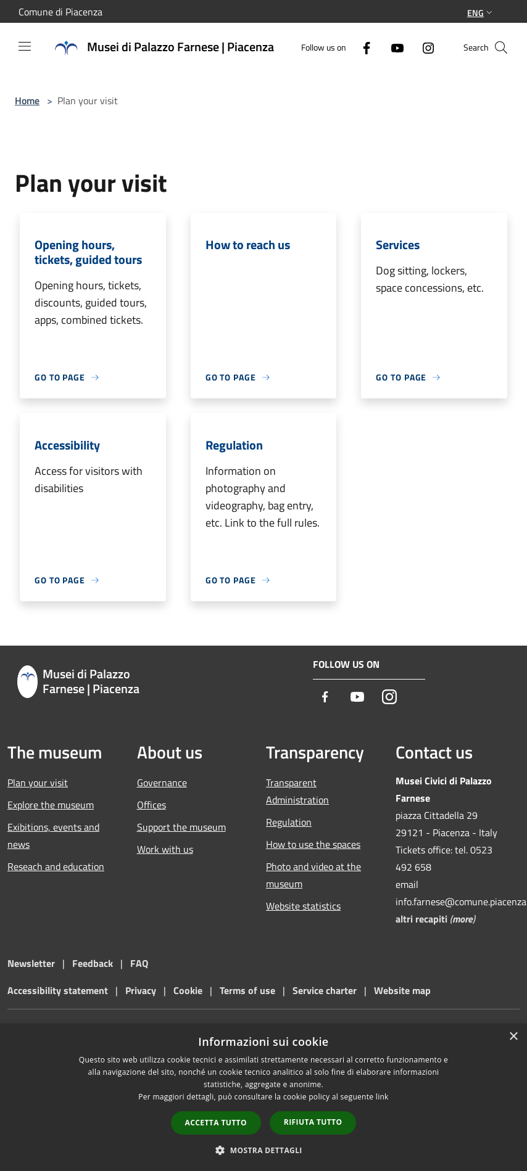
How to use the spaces (313, 844)
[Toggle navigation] (24, 46)
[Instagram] (423, 47)
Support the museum (181, 827)
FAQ (139, 963)
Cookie (187, 990)
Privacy (140, 990)
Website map (402, 990)
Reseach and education (55, 866)
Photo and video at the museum (313, 875)
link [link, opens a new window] (382, 1096)
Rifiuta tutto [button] (313, 1122)
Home (27, 100)
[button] (263, 1150)
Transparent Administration (297, 791)
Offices (151, 804)
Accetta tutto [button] (216, 1122)
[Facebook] (361, 47)
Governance (162, 782)
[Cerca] (501, 47)
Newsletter (31, 963)
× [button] (513, 1037)
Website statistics (303, 905)
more (462, 918)
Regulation (289, 822)
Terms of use (247, 990)
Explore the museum (50, 804)
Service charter (325, 990)
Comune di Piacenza (60, 11)
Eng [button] (481, 12)
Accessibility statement (57, 990)
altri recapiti (421, 918)
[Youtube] (392, 47)
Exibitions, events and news (53, 836)
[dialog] (263, 1097)
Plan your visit (37, 782)
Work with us (165, 849)
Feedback (93, 963)
